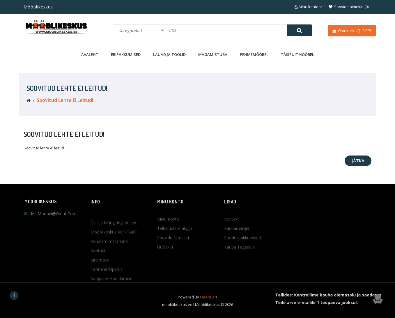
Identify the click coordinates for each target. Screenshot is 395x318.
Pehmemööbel (254, 54)
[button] (308, 6)
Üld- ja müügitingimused (113, 253)
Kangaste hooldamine (111, 309)
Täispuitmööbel (297, 54)
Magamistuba (212, 54)
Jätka (358, 160)
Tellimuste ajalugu (174, 247)
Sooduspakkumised (242, 256)
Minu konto (168, 238)
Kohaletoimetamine (109, 272)
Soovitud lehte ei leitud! (65, 100)
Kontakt (98, 281)
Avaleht (89, 54)
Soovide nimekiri (173, 256)
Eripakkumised (126, 54)
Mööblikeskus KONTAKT (114, 262)
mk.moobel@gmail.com (54, 213)
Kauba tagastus (239, 265)
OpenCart (208, 303)
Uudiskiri (165, 265)
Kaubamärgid (236, 247)
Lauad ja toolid (169, 54)
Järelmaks (100, 290)
